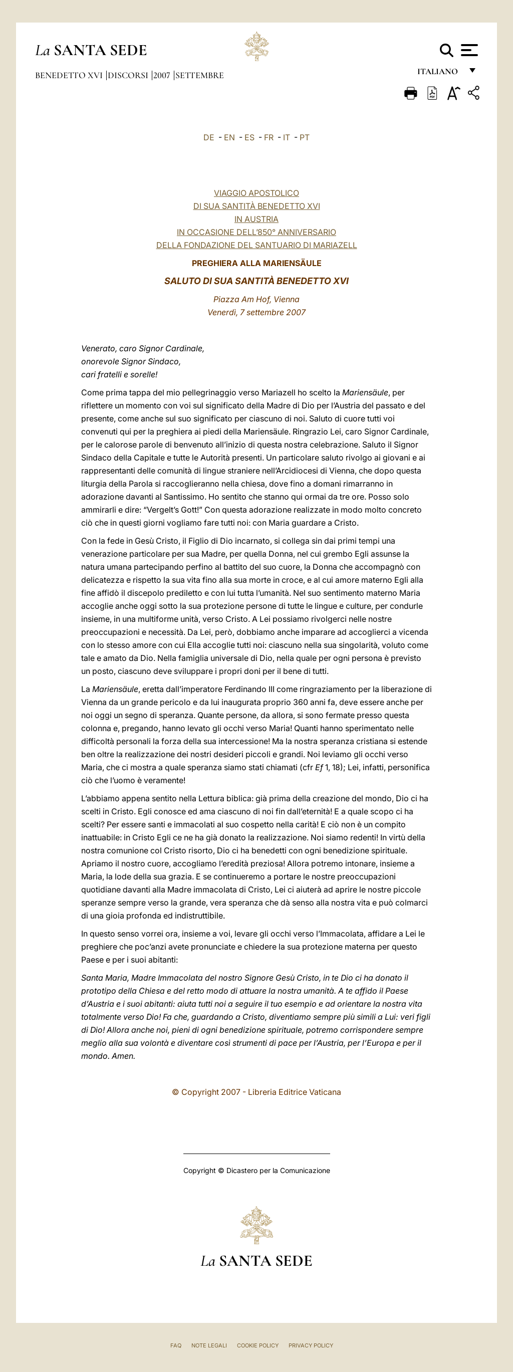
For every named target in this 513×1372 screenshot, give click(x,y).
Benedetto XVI (70, 75)
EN (229, 137)
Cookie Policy (258, 1345)
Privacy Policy (311, 1345)
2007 (162, 75)
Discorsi (129, 75)
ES (249, 137)
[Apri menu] (468, 50)
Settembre (199, 75)
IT (286, 137)
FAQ (175, 1345)
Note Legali (209, 1345)
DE (208, 137)
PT (305, 137)
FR (269, 137)
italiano (439, 74)
